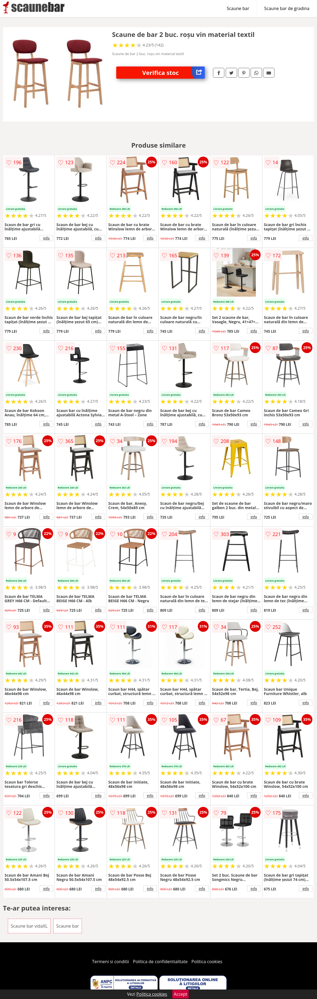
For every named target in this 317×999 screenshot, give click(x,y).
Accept (180, 994)
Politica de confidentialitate (160, 962)
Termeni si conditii (110, 962)
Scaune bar (238, 8)
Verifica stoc (173, 72)
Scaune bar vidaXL (29, 926)
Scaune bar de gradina (286, 8)
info (46, 238)
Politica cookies (207, 962)
